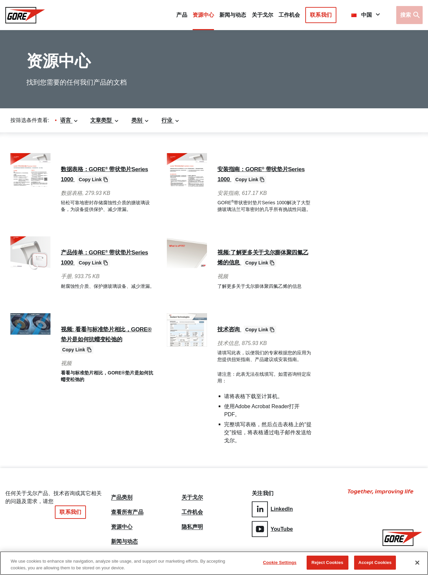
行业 (171, 120)
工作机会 (192, 509)
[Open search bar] (409, 15)
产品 (181, 15)
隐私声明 (192, 525)
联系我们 (320, 15)
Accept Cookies (375, 563)
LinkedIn (272, 508)
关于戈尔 (262, 15)
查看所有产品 (127, 509)
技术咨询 (231, 329)
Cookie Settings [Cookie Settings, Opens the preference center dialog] (280, 563)
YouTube (272, 527)
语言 (69, 120)
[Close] (417, 563)
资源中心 (121, 525)
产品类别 (121, 493)
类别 (140, 120)
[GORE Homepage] (25, 15)
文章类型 (104, 120)
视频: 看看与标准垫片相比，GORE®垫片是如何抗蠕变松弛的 (105, 339)
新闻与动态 (124, 541)
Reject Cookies (327, 563)
